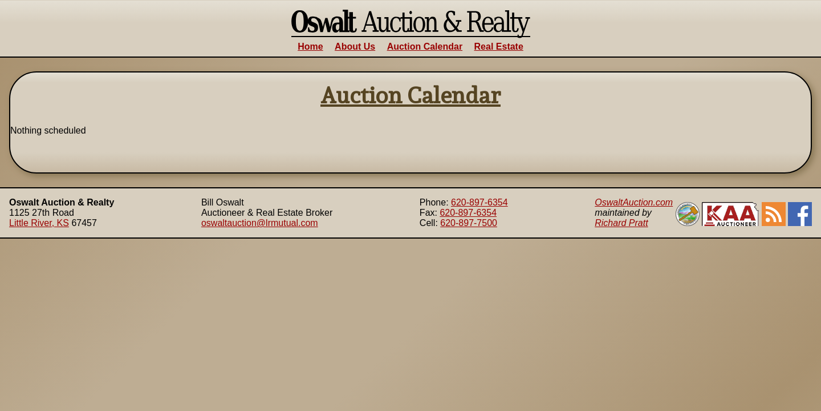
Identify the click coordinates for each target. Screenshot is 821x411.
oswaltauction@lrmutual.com (259, 223)
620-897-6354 (479, 202)
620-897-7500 (468, 223)
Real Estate (498, 46)
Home (310, 46)
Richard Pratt (621, 223)
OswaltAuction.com (634, 202)
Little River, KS (39, 223)
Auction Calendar (424, 46)
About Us (355, 46)
